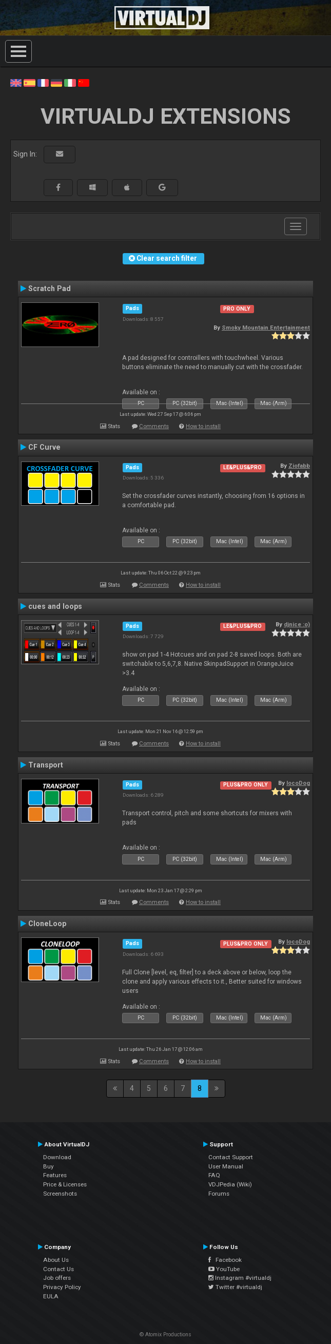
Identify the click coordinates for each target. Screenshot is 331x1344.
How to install (203, 426)
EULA (51, 1296)
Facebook (225, 1259)
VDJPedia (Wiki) (230, 1184)
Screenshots (60, 1193)
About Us (56, 1259)
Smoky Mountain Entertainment (266, 327)
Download (57, 1157)
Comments (154, 426)
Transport (45, 765)
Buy (48, 1166)
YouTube (224, 1269)
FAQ (214, 1175)
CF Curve (44, 447)
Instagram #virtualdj (239, 1277)
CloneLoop (47, 923)
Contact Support (230, 1157)
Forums (218, 1193)
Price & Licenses (65, 1184)
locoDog (298, 782)
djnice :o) (297, 624)
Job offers (57, 1277)
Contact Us (58, 1269)
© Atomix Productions (165, 1334)
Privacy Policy (62, 1287)
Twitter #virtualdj (235, 1287)
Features (55, 1175)
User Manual (225, 1166)
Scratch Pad (49, 288)
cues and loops (55, 606)
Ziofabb (299, 465)
